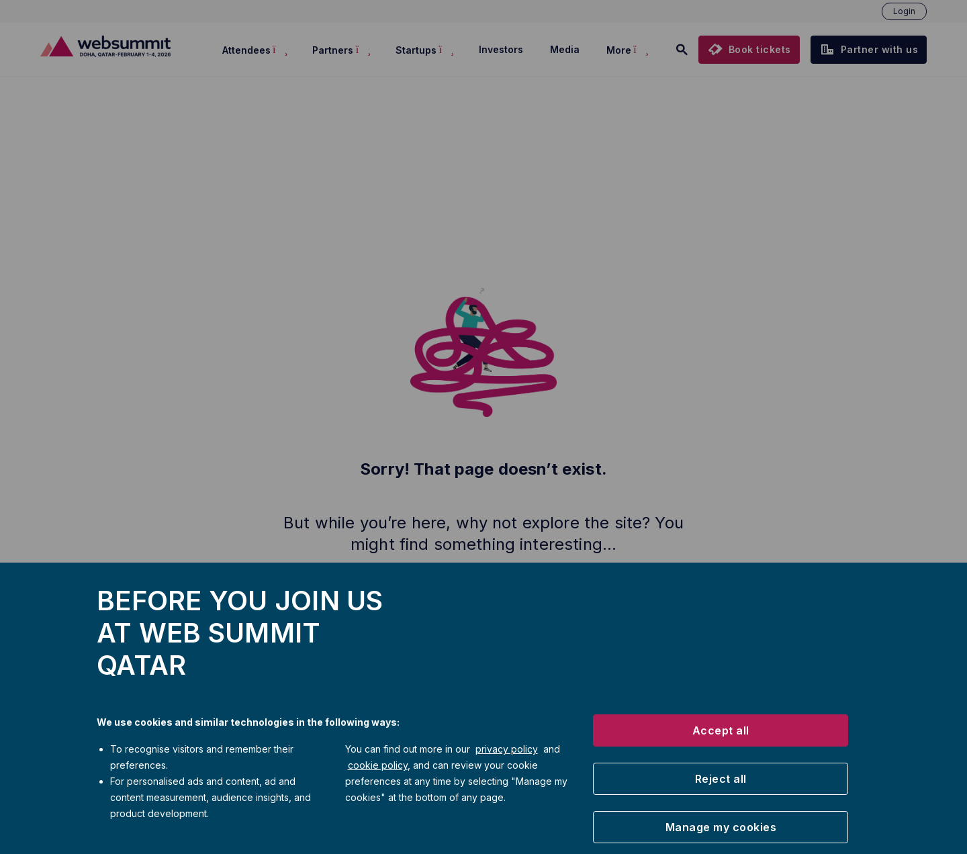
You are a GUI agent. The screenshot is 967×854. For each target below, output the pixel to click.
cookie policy (378, 765)
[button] (720, 730)
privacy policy (506, 749)
